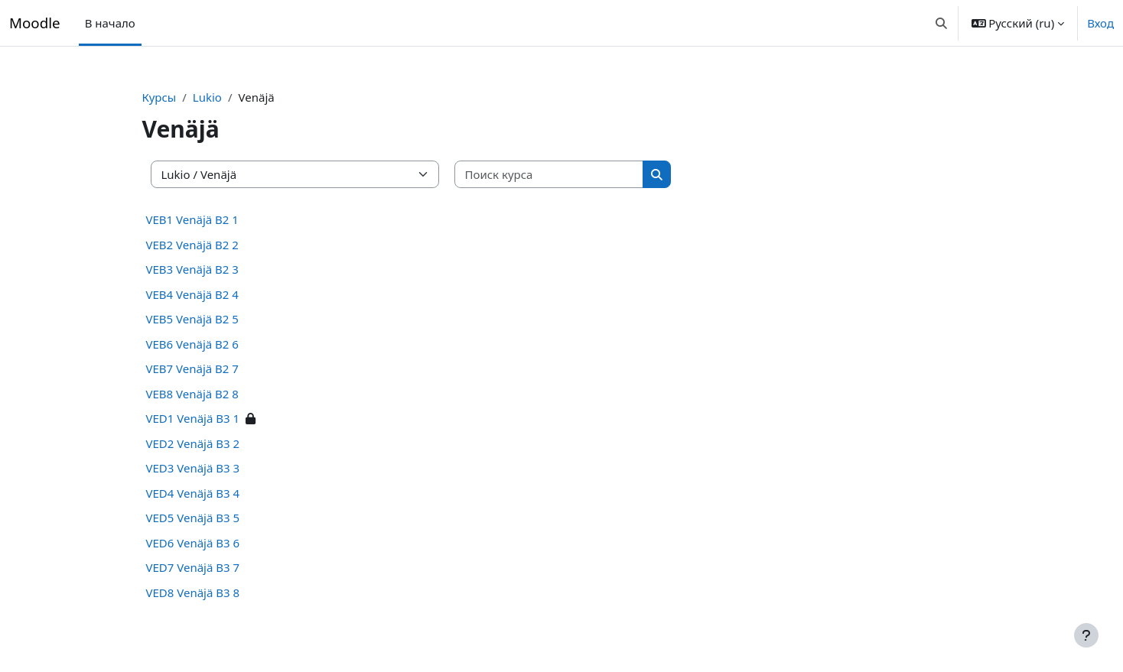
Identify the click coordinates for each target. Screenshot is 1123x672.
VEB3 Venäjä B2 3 (209, 269)
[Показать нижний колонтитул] (1086, 635)
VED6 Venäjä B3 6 (210, 542)
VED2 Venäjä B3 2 (210, 443)
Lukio (224, 97)
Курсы (176, 97)
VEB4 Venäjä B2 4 (209, 294)
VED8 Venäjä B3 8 (210, 592)
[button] (941, 23)
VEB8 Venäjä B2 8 (209, 393)
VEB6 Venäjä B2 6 (209, 344)
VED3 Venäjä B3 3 (210, 468)
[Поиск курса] (567, 175)
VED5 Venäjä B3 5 (210, 517)
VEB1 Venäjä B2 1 (209, 219)
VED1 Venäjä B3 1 (210, 418)
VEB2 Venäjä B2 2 (209, 244)
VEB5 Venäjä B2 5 (209, 318)
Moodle (34, 22)
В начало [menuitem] (110, 23)
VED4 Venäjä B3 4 (210, 493)
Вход (1100, 23)
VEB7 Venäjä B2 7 (209, 368)
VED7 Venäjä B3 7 (210, 567)
